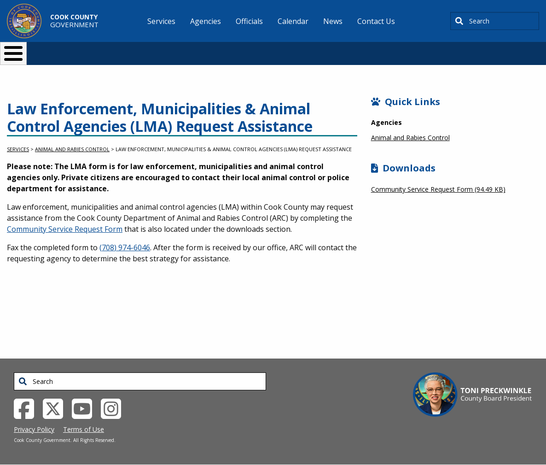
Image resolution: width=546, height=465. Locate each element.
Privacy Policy (34, 429)
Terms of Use (83, 429)
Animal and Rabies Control (72, 149)
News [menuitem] (333, 21)
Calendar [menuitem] (293, 21)
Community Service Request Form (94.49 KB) (438, 189)
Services (18, 149)
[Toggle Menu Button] (13, 53)
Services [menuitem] (161, 21)
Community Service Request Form (64, 229)
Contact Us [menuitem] (376, 21)
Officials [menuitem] (249, 21)
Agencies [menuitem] (205, 21)
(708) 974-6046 (124, 247)
